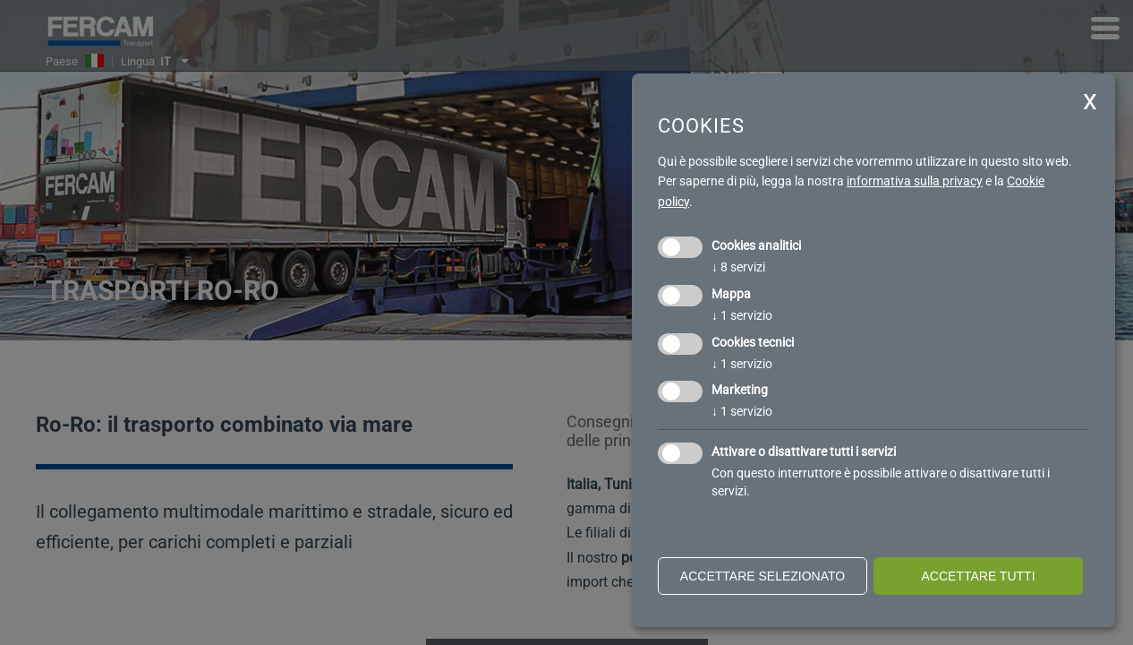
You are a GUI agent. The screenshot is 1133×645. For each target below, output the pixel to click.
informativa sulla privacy (915, 181)
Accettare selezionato (762, 576)
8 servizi (738, 267)
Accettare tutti (978, 576)
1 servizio (741, 315)
